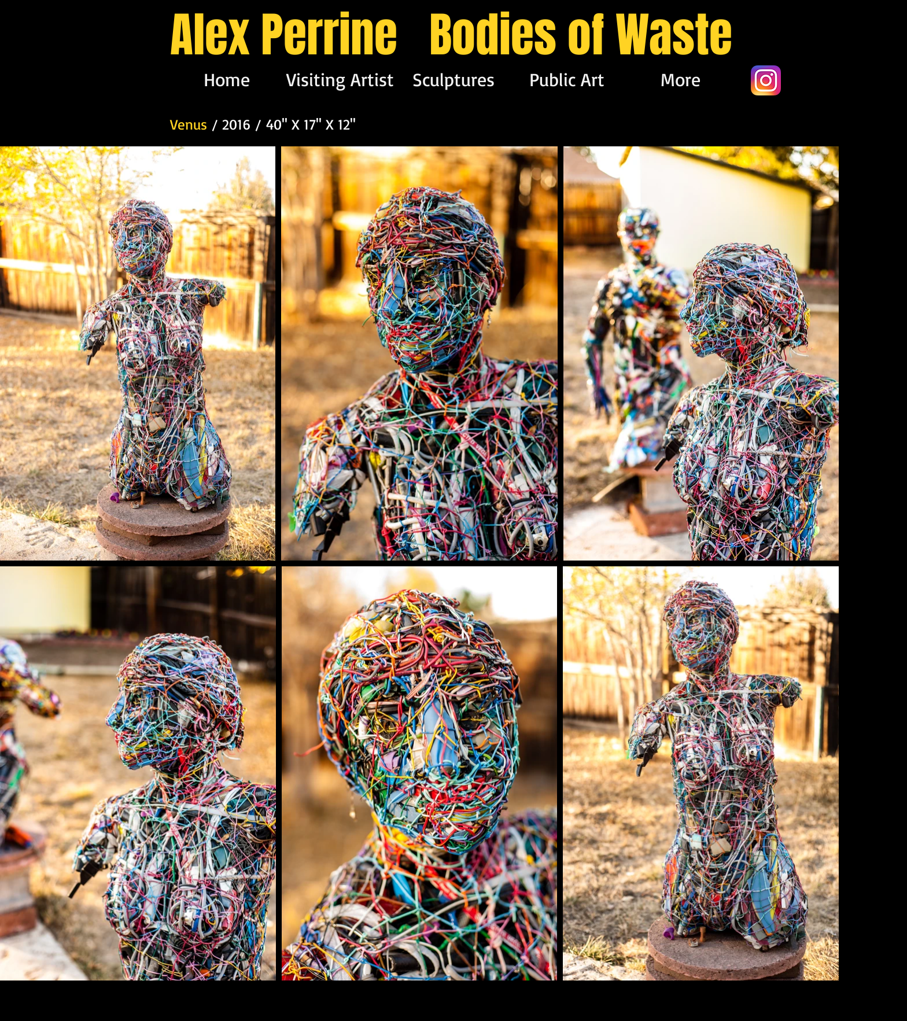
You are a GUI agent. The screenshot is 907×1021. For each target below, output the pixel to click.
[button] (453, 79)
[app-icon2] (766, 80)
